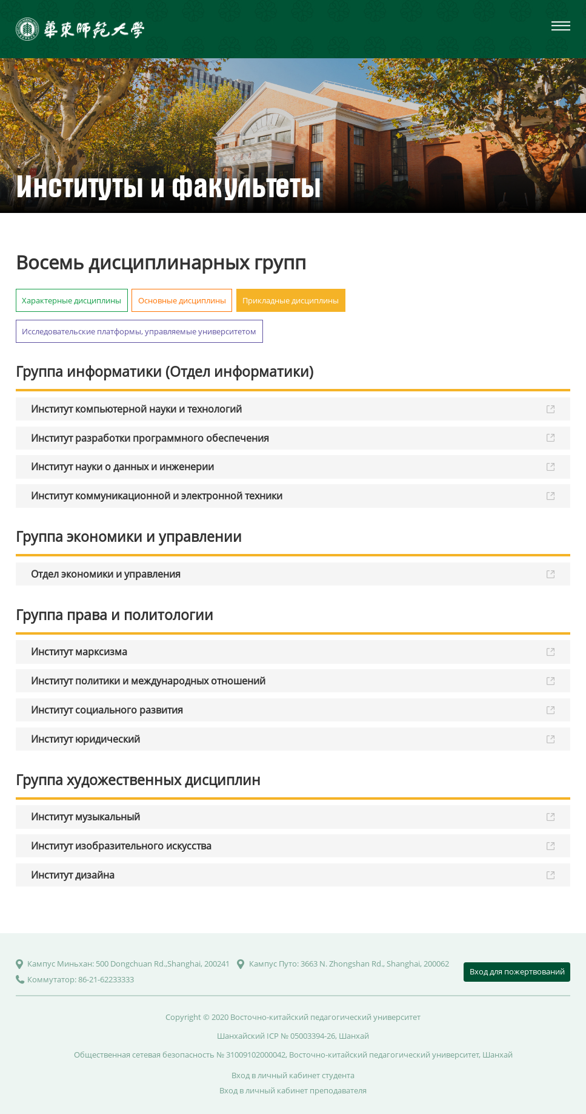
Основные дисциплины (182, 300)
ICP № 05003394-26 (301, 1035)
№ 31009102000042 (250, 1054)
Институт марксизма (79, 651)
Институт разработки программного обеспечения (150, 438)
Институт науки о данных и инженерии (122, 466)
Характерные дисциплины (71, 300)
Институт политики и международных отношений (148, 680)
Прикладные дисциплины (290, 300)
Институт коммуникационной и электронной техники (156, 495)
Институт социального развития (107, 710)
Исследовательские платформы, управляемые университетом (139, 331)
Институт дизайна (73, 875)
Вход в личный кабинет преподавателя (293, 1090)
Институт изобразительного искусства (121, 845)
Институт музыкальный (85, 816)
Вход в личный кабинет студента (293, 1075)
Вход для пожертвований (517, 971)
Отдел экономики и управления (106, 574)
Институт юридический (85, 739)
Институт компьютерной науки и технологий (136, 409)
